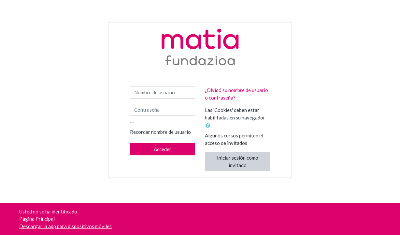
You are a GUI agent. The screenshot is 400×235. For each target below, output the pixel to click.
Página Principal (37, 219)
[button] (209, 125)
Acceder (162, 149)
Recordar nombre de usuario (160, 132)
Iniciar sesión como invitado (237, 161)
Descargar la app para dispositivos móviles (65, 226)
